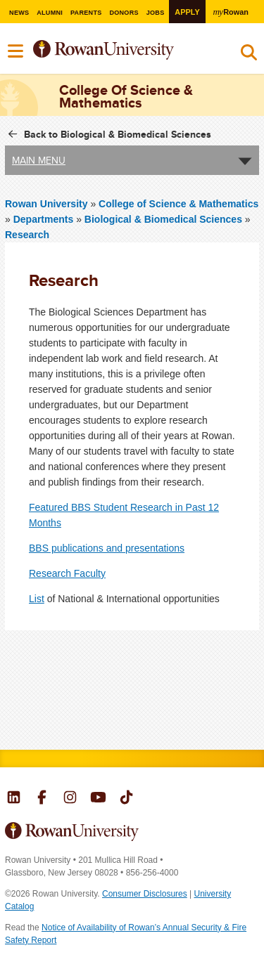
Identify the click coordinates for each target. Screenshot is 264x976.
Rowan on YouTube (98, 798)
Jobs (155, 12)
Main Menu (38, 160)
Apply (187, 12)
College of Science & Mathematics (178, 203)
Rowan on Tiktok (126, 798)
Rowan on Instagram (70, 798)
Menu (16, 51)
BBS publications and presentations (106, 548)
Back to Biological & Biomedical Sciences (117, 134)
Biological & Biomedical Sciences (163, 219)
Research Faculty (67, 573)
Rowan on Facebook (42, 798)
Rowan (231, 11)
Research (27, 234)
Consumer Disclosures (144, 894)
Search (249, 55)
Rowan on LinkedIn (14, 798)
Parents (86, 12)
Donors (124, 12)
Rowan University (122, 50)
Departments (43, 219)
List (36, 598)
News (19, 12)
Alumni (50, 12)
